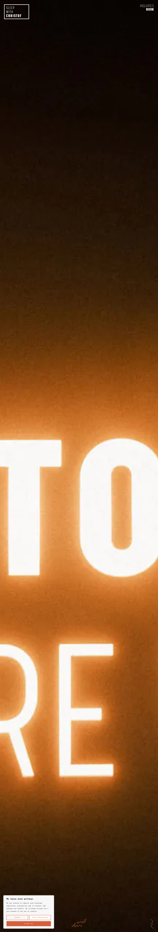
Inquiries (145, 7)
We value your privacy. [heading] (20, 899)
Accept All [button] (28, 924)
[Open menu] (8, 466)
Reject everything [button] (40, 917)
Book (148, 11)
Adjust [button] (17, 917)
